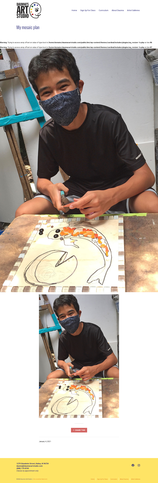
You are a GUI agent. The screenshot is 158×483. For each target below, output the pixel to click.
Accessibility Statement (40, 479)
